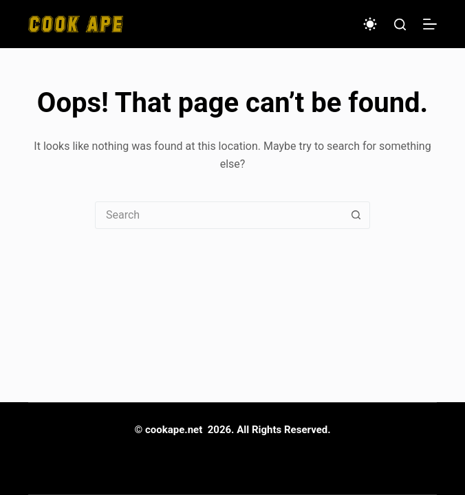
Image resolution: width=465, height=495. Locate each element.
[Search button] (355, 215)
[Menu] (430, 24)
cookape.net (173, 430)
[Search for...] (219, 215)
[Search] (400, 24)
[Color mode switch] (370, 24)
